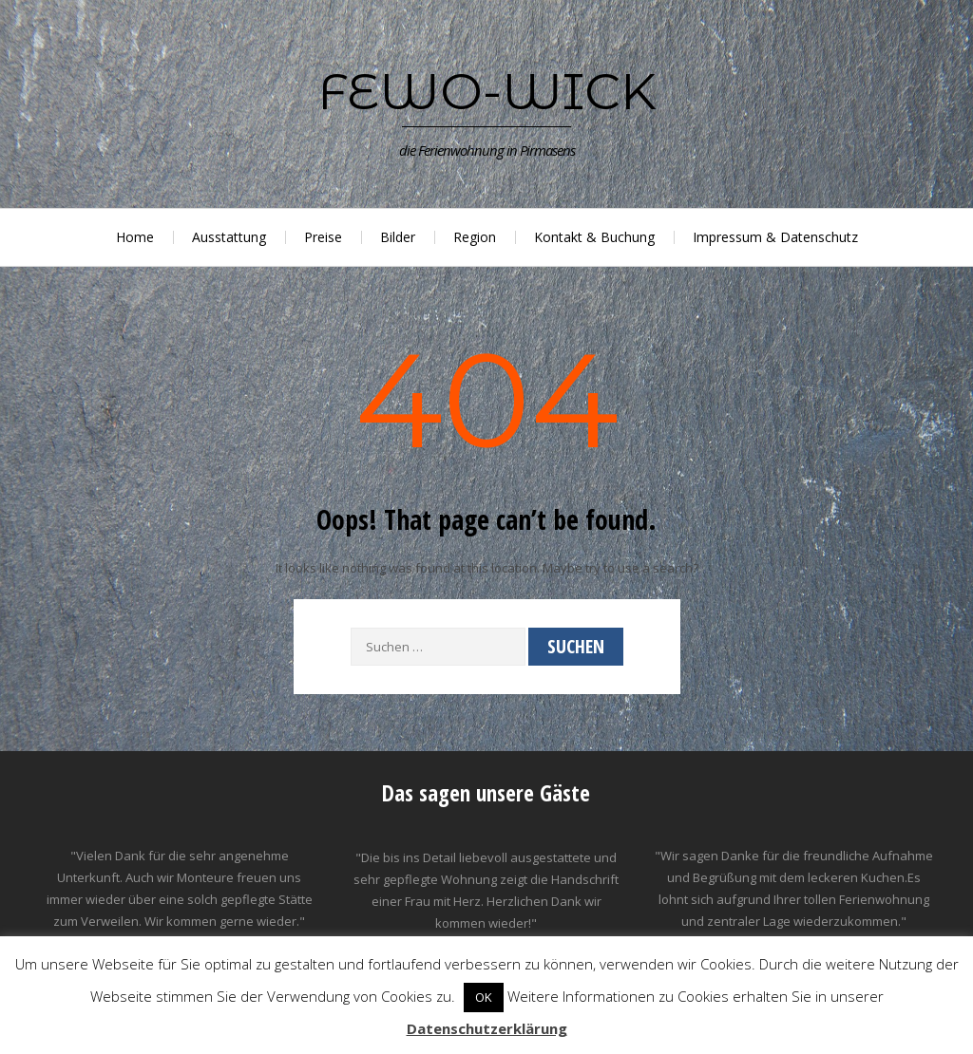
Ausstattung (229, 237)
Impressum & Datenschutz (775, 237)
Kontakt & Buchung (594, 237)
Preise (323, 237)
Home (135, 237)
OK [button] (483, 997)
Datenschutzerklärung (487, 1028)
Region (474, 237)
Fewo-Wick (487, 91)
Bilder (397, 237)
